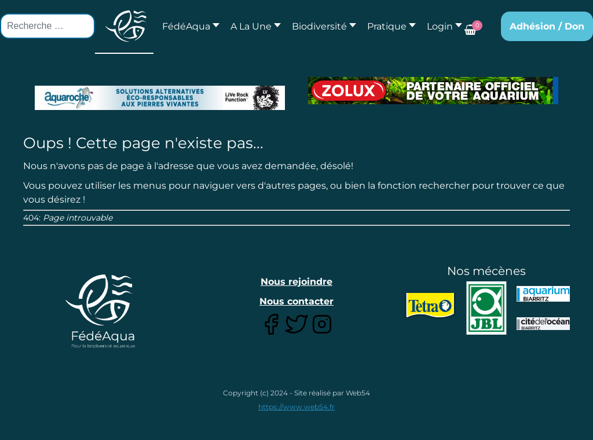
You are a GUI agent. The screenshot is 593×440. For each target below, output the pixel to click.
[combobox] (47, 26)
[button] (252, 26)
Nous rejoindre (296, 281)
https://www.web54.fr (296, 406)
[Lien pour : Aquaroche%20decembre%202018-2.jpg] (160, 98)
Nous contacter (296, 301)
